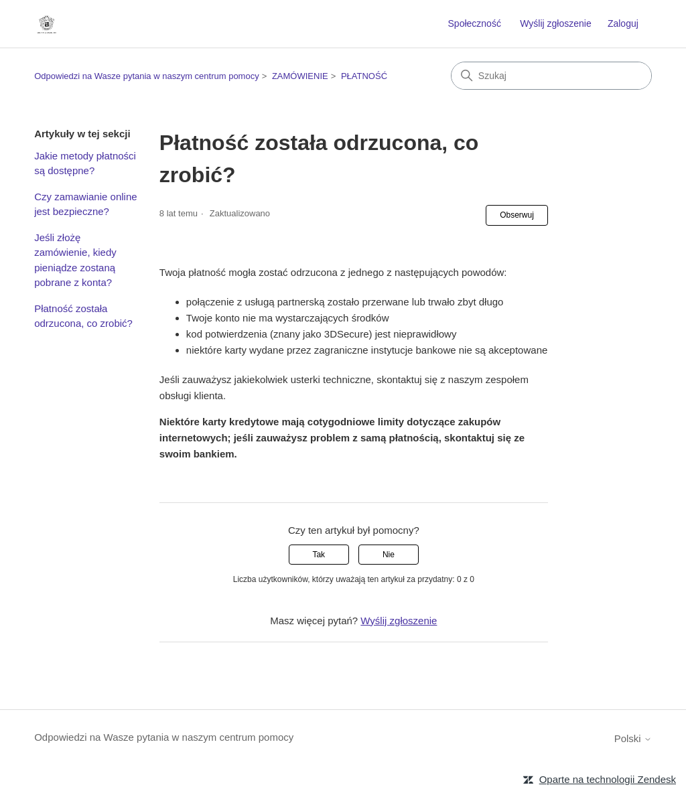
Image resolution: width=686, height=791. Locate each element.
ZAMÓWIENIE (300, 76)
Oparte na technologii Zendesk (607, 779)
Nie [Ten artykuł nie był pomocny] (389, 554)
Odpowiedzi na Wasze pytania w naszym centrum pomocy (146, 76)
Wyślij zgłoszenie (555, 23)
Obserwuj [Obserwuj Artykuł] (517, 215)
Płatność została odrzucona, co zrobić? (83, 316)
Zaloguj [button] (623, 23)
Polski (633, 738)
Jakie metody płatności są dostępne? (85, 163)
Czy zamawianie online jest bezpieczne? (85, 204)
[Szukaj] (551, 75)
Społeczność (474, 23)
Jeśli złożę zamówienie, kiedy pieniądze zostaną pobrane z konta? (75, 260)
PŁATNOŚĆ (364, 76)
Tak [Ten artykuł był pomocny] (318, 554)
